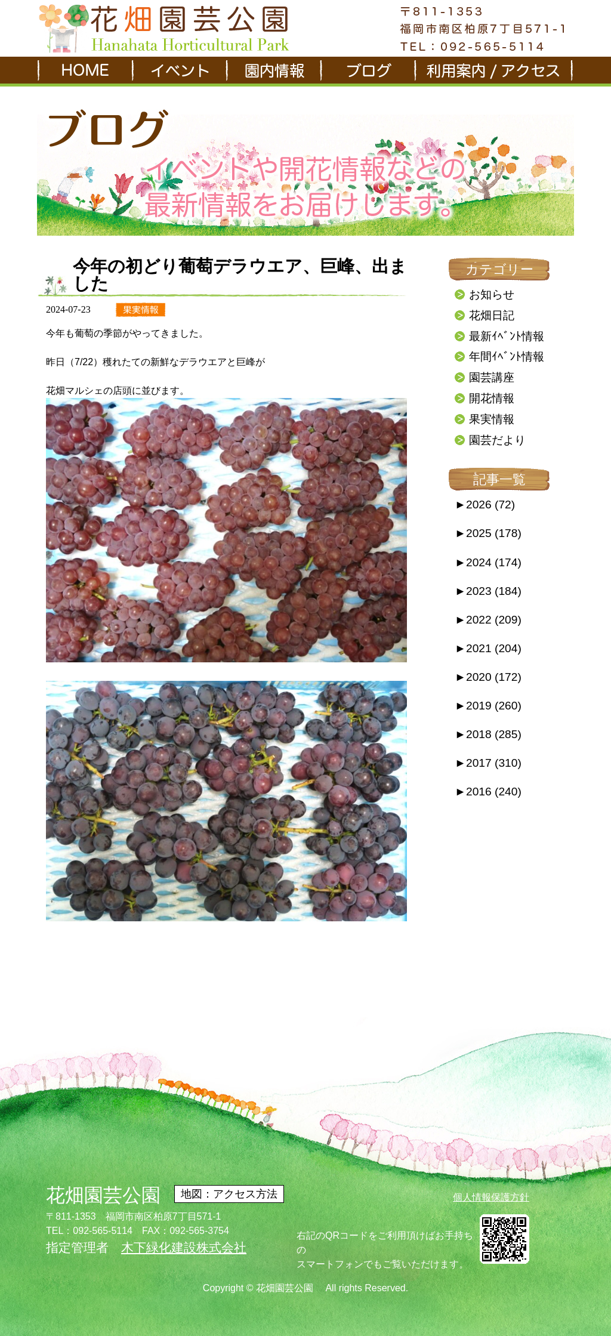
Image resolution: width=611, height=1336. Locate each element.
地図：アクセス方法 (229, 1194)
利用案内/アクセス (493, 72)
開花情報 (491, 398)
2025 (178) (488, 533)
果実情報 (491, 419)
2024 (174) (488, 562)
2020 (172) (488, 677)
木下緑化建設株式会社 (183, 1247)
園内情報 (273, 72)
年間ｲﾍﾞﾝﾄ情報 (506, 356)
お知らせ (491, 294)
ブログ (367, 72)
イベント (178, 72)
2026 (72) (485, 504)
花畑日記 (491, 315)
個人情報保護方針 (491, 1197)
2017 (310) (488, 763)
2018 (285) (488, 734)
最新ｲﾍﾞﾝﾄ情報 (506, 336)
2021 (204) (488, 648)
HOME (84, 72)
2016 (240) (488, 791)
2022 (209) (488, 619)
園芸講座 (491, 377)
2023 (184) (488, 591)
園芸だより (497, 440)
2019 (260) (488, 705)
